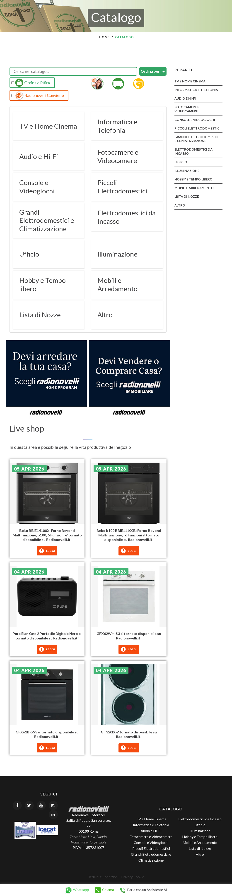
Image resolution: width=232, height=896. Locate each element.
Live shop (27, 428)
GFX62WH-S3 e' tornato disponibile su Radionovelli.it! (129, 635)
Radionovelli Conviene (37, 95)
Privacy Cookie (132, 876)
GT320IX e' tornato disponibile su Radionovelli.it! (129, 733)
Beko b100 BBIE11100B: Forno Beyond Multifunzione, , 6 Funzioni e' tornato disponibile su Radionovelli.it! (129, 534)
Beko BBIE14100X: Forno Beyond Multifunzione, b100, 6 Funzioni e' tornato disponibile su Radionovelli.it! (47, 534)
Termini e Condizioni (103, 876)
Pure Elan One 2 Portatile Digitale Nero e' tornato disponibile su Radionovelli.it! (47, 635)
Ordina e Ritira (30, 82)
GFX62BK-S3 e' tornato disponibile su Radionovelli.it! (47, 733)
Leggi (47, 550)
